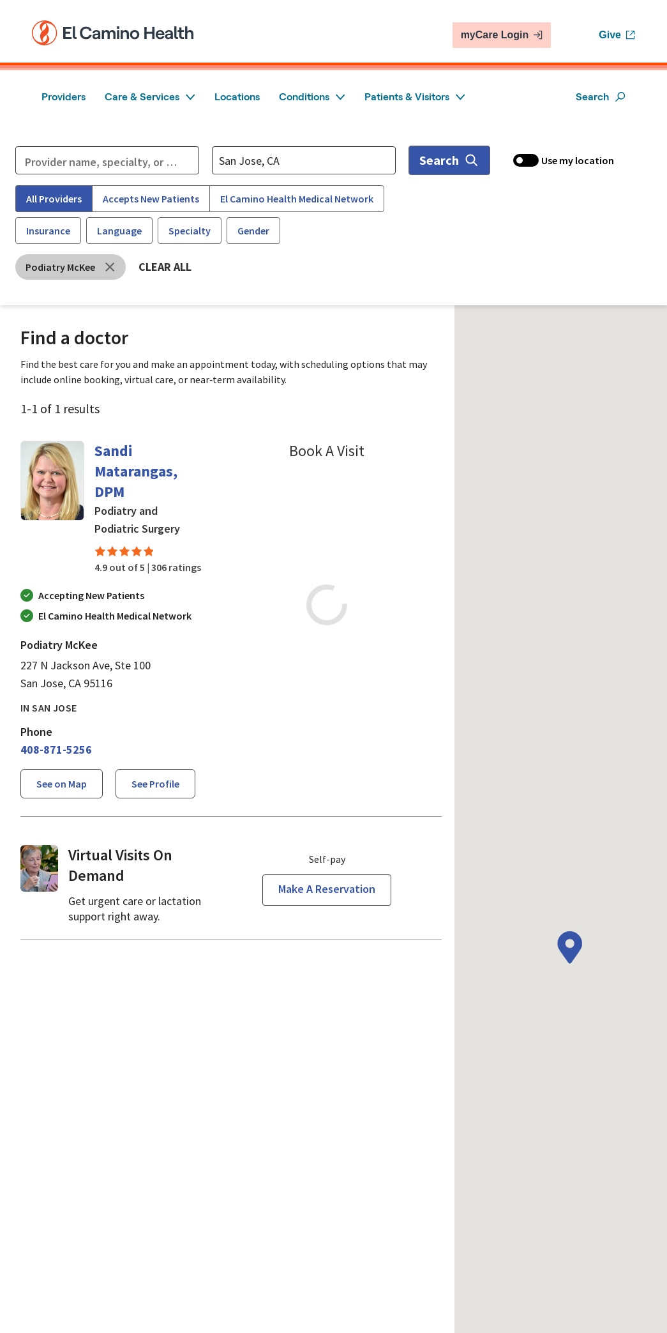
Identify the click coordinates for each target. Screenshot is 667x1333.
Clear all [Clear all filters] (165, 266)
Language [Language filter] (119, 230)
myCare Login (502, 34)
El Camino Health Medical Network (296, 198)
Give (617, 34)
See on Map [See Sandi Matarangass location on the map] (61, 783)
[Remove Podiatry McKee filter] (70, 267)
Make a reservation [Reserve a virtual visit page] (326, 888)
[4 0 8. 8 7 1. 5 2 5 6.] (56, 750)
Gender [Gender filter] (253, 230)
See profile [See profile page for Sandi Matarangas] (155, 783)
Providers (63, 97)
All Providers (54, 198)
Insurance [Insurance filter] (48, 230)
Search (601, 97)
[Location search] (304, 160)
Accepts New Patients (151, 198)
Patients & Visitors (414, 97)
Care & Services (150, 97)
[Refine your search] (107, 160)
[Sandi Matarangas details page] (52, 508)
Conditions (312, 97)
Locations (237, 97)
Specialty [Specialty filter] (190, 230)
